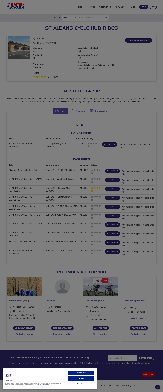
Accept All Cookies (81, 372)
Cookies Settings (81, 383)
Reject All (81, 378)
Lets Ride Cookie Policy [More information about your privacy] (43, 384)
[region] (50, 378)
